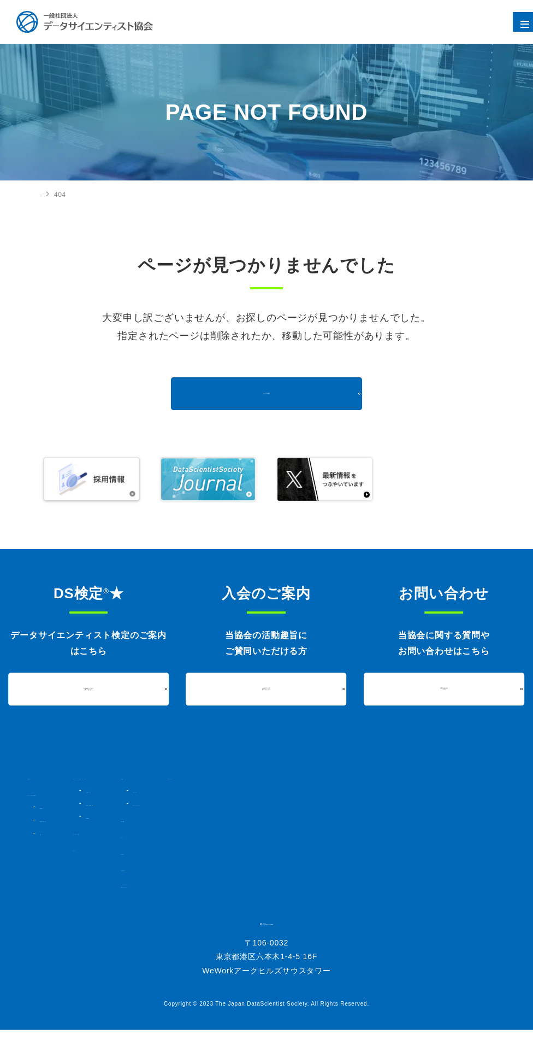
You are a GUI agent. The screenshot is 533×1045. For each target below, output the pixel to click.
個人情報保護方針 (329, 869)
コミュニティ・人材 (189, 842)
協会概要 (52, 806)
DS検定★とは (192, 800)
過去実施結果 (189, 826)
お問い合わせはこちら (444, 688)
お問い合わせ (322, 852)
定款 (45, 833)
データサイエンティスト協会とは (79, 793)
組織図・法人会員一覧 (71, 819)
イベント (172, 859)
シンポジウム (332, 790)
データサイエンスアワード (352, 803)
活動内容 (315, 777)
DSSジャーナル (442, 777)
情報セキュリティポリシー (343, 885)
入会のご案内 (322, 820)
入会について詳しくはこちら (266, 688)
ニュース (315, 836)
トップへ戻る (266, 393)
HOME (50, 194)
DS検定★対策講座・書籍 (208, 813)
